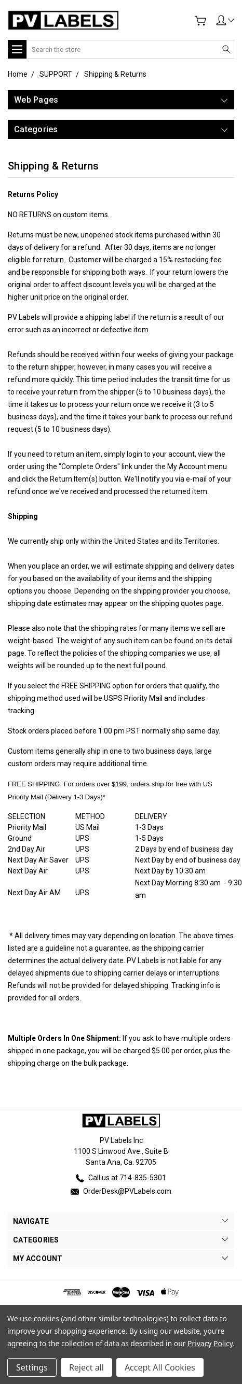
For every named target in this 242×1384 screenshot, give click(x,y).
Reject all (86, 1367)
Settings (32, 1367)
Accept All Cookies (160, 1367)
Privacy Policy (210, 1343)
